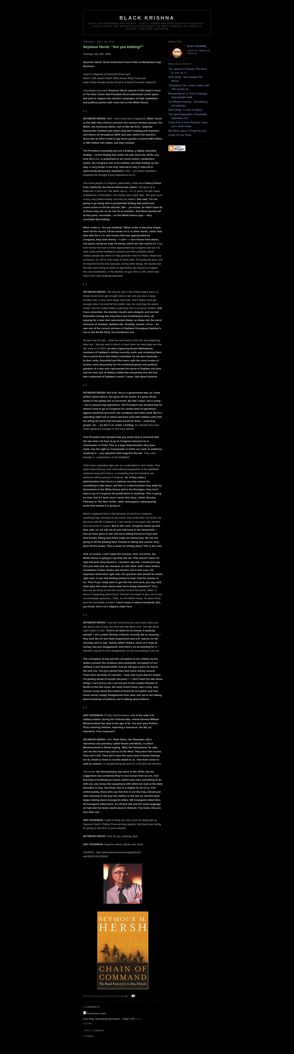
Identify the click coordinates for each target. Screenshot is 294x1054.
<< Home (88, 1036)
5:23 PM (87, 1024)
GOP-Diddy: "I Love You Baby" (185, 109)
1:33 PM (123, 996)
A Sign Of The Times (179, 135)
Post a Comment (94, 1031)
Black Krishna (146, 18)
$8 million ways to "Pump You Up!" (187, 130)
